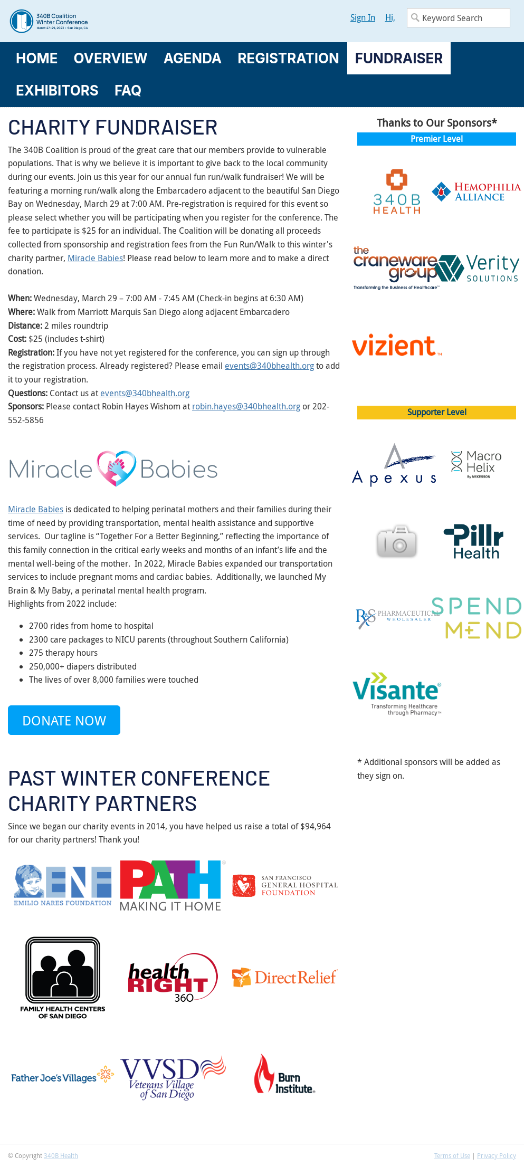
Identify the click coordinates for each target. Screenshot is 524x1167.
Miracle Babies (95, 258)
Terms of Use (452, 1155)
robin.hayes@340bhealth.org (246, 406)
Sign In (362, 17)
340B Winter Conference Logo (135, 21)
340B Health (61, 1155)
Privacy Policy (496, 1155)
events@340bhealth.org (269, 365)
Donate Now (64, 720)
